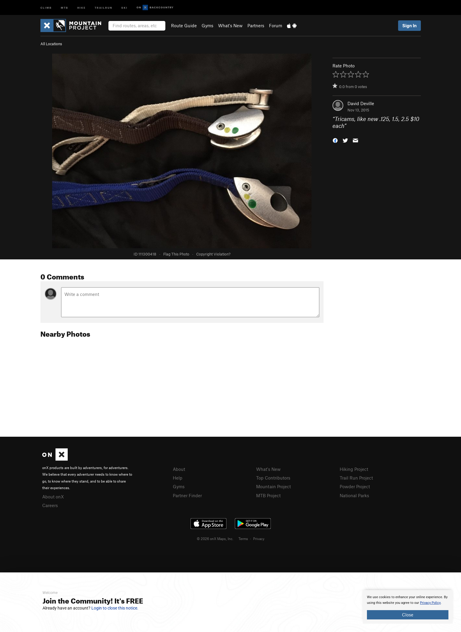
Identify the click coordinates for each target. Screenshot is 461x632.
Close (407, 614)
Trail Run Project (356, 477)
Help (177, 477)
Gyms (207, 25)
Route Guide (184, 25)
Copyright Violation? (213, 254)
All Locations (51, 43)
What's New (230, 25)
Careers (50, 505)
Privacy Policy (430, 603)
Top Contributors (273, 477)
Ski (124, 7)
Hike (81, 7)
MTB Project (268, 495)
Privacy (258, 538)
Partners (255, 25)
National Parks (354, 495)
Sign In (409, 25)
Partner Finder (187, 495)
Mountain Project (273, 486)
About (179, 469)
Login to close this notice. (114, 608)
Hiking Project (354, 469)
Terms (243, 538)
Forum (275, 25)
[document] (407, 606)
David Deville (360, 103)
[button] (335, 139)
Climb (46, 7)
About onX (53, 496)
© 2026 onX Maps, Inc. (215, 538)
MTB (64, 7)
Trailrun (103, 7)
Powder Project (355, 486)
